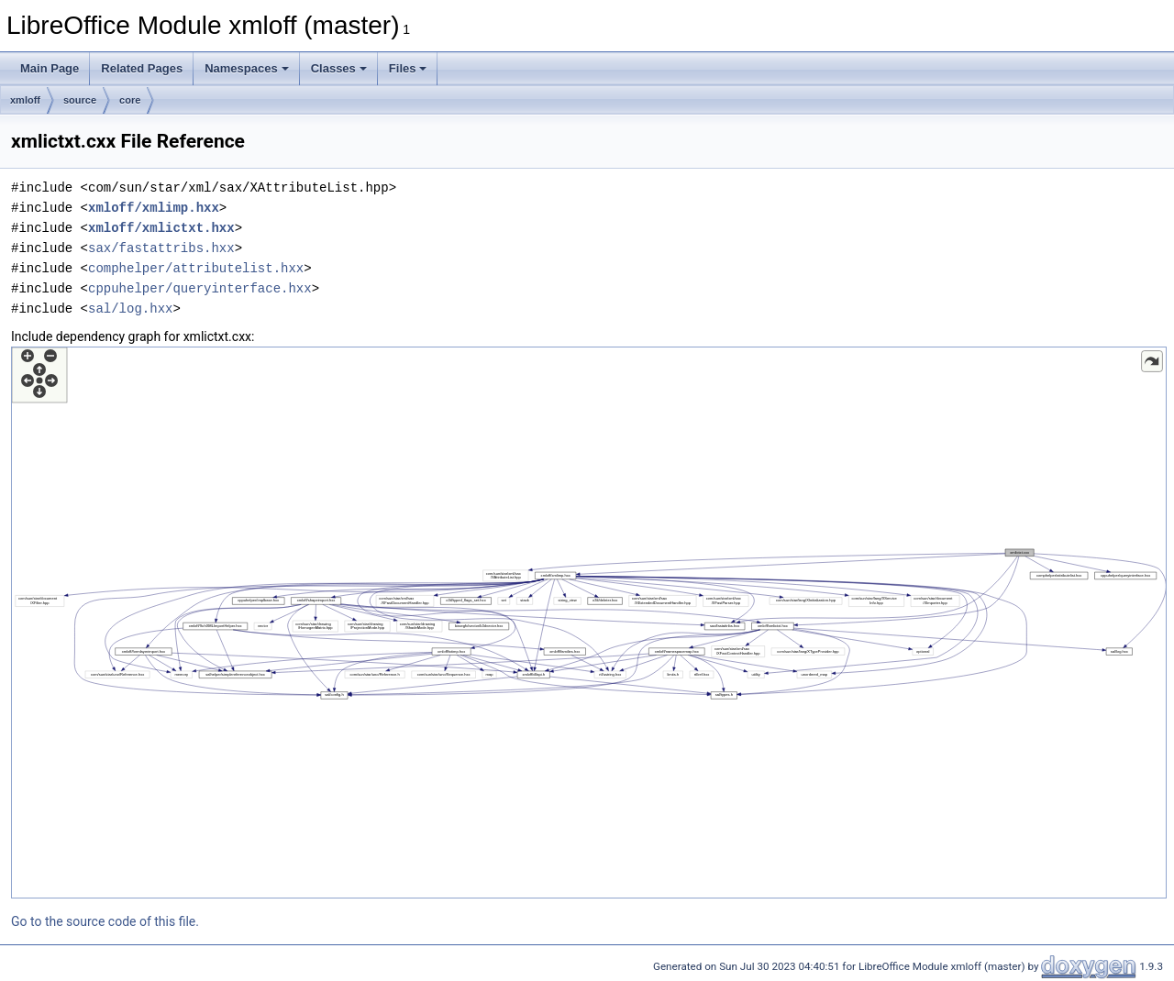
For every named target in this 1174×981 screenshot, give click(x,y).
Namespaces (247, 68)
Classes (339, 68)
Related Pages (142, 68)
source (79, 99)
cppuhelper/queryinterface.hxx (200, 288)
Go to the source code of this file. (105, 921)
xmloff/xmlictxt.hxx (161, 228)
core (129, 99)
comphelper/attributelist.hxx (196, 268)
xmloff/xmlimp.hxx (153, 207)
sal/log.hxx (130, 308)
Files (408, 68)
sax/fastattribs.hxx (161, 248)
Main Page (49, 68)
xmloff (25, 99)
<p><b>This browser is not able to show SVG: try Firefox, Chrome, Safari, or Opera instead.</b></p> (589, 622)
